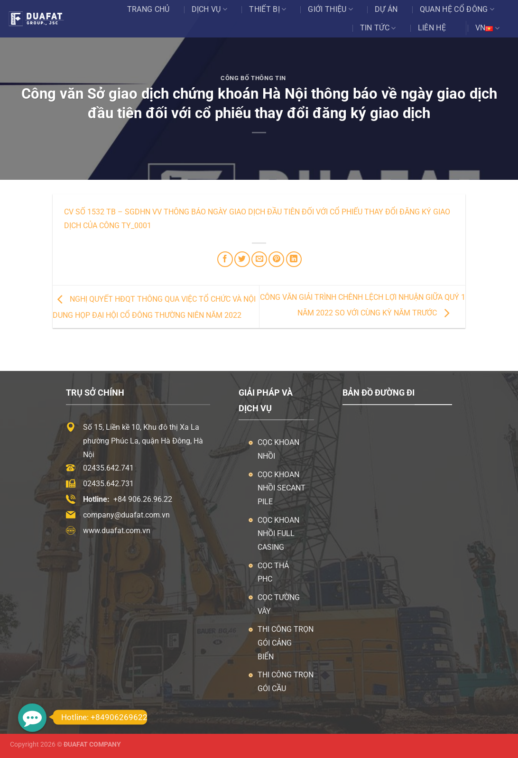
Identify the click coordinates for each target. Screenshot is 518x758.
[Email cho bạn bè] (259, 259)
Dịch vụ (210, 9)
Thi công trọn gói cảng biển (286, 643)
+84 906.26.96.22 (142, 499)
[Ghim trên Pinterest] (276, 259)
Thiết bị (267, 9)
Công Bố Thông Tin (253, 78)
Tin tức (378, 28)
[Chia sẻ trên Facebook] (225, 259)
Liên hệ (432, 27)
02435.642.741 (108, 467)
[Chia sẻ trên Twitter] (242, 259)
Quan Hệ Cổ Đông (457, 9)
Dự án (386, 9)
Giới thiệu (330, 9)
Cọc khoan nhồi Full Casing (278, 534)
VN (487, 28)
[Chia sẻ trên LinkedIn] (294, 259)
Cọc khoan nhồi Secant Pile (281, 488)
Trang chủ (148, 9)
